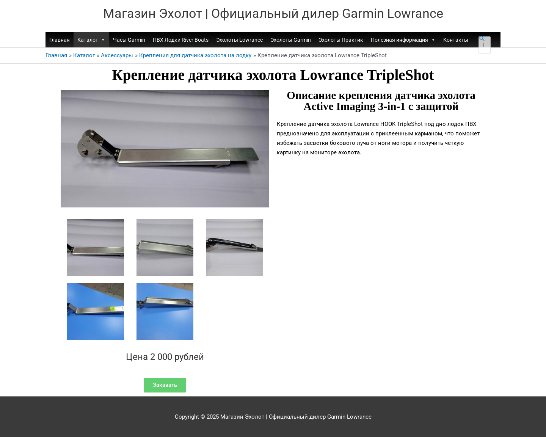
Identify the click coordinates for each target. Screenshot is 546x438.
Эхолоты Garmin (290, 41)
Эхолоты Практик (340, 41)
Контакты (455, 41)
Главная (59, 41)
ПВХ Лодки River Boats (181, 41)
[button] (482, 39)
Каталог (91, 41)
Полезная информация (403, 41)
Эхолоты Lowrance (239, 41)
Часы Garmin (129, 41)
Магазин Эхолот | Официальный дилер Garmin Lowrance (273, 13)
